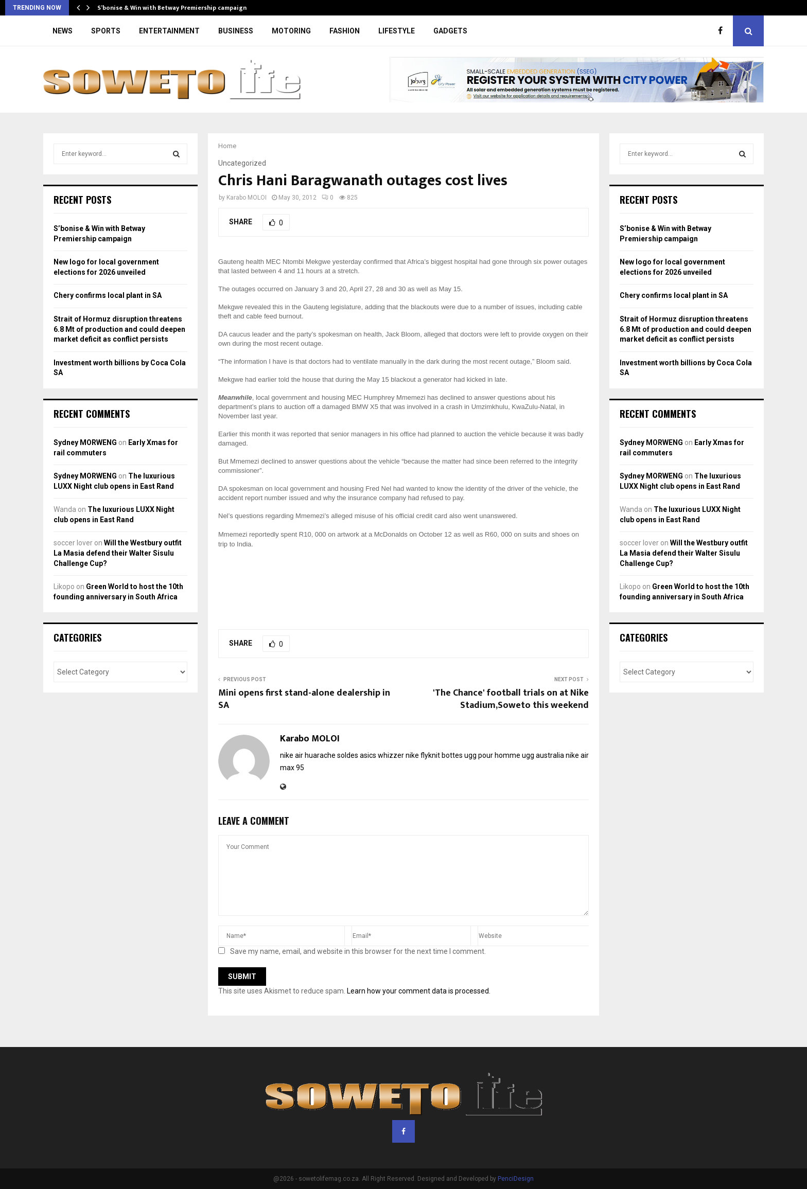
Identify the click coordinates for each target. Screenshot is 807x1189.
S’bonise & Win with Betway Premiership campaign (172, 8)
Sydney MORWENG (85, 442)
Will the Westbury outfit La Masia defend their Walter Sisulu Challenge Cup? (118, 553)
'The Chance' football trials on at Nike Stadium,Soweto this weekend (511, 699)
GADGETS (450, 31)
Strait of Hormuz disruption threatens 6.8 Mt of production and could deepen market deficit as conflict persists (119, 329)
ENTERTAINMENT (169, 31)
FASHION (344, 31)
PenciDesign (516, 1178)
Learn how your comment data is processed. (418, 991)
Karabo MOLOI (246, 197)
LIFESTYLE (396, 31)
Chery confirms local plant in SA (108, 295)
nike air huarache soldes (319, 755)
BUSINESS (235, 31)
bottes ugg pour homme (481, 755)
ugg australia (543, 755)
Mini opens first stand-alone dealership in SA (304, 699)
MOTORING (291, 31)
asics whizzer (382, 755)
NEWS (62, 31)
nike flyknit (423, 755)
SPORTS (105, 31)
